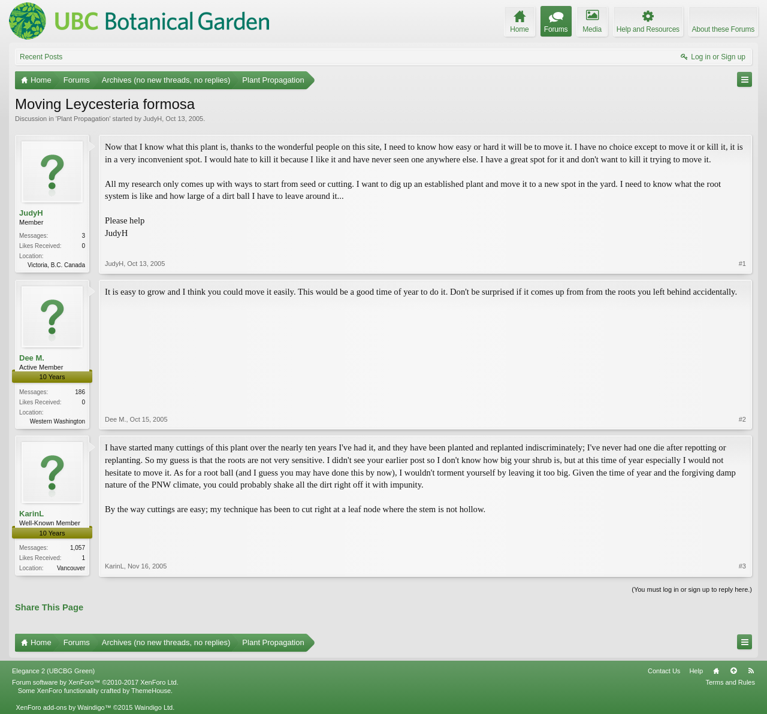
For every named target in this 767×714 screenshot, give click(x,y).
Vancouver (71, 568)
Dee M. (31, 357)
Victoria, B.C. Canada (56, 265)
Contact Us (664, 670)
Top (733, 671)
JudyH (152, 118)
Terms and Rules (730, 682)
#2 (742, 419)
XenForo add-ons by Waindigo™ (63, 707)
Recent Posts (41, 57)
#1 (742, 263)
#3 (742, 566)
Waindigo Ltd (153, 707)
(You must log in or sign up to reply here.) (692, 589)
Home (716, 671)
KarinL (31, 513)
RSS (751, 671)
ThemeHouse (151, 690)
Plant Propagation (83, 118)
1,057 (77, 547)
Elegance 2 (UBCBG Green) (53, 670)
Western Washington (57, 421)
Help (696, 670)
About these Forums (723, 29)
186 (80, 392)
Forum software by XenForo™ (95, 682)
